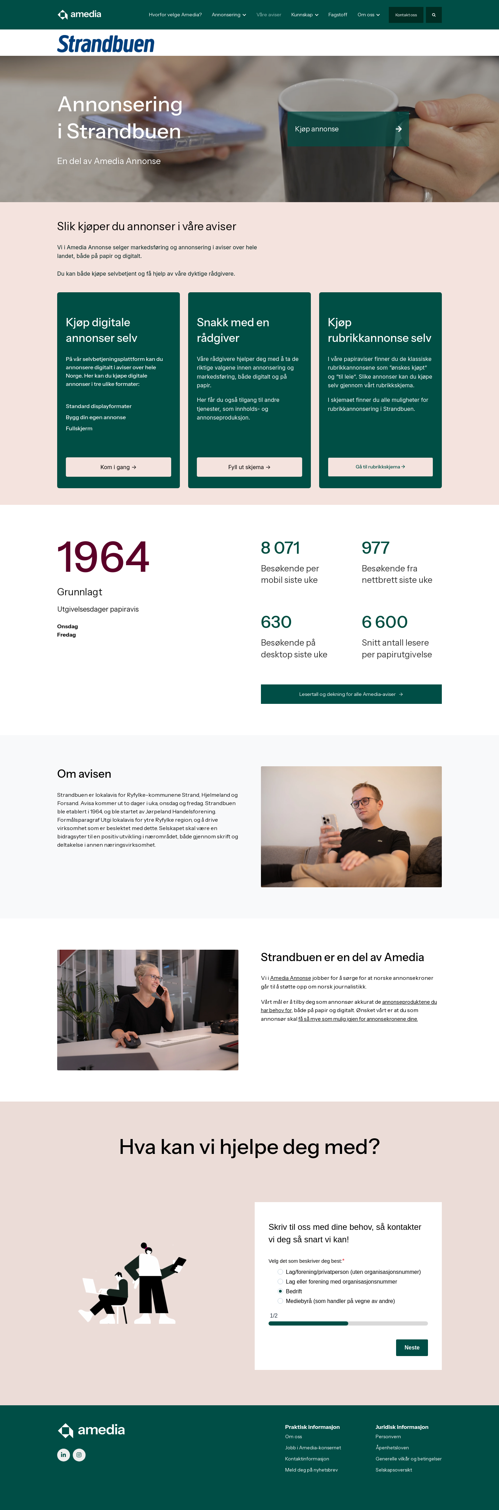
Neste (412, 1348)
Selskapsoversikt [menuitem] (394, 1470)
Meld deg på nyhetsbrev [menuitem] (311, 1470)
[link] (79, 14)
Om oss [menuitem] (293, 1436)
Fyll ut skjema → (249, 467)
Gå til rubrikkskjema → (380, 467)
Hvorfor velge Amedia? (175, 14)
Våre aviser (268, 14)
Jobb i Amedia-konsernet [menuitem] (313, 1447)
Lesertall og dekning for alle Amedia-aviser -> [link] (351, 694)
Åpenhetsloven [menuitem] (392, 1447)
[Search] (434, 15)
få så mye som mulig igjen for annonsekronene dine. (363, 1018)
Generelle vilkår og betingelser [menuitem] (409, 1458)
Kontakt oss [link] (406, 14)
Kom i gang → (118, 467)
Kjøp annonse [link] (348, 129)
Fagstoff (338, 14)
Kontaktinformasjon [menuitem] (307, 1458)
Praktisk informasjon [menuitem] (312, 1426)
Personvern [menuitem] (388, 1436)
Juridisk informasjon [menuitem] (402, 1426)
